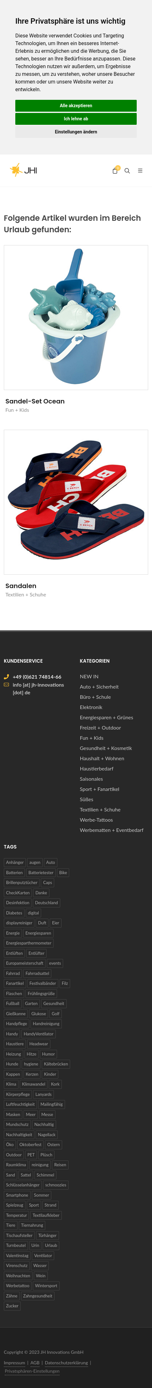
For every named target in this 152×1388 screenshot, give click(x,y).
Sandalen (20, 585)
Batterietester (40, 872)
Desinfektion (17, 902)
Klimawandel (33, 1084)
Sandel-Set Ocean (35, 401)
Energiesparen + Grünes (106, 717)
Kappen (13, 1074)
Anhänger (15, 862)
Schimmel (45, 1174)
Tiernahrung (32, 1225)
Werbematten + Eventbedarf (112, 830)
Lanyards (43, 1094)
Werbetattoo (17, 1285)
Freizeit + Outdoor (100, 727)
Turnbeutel (16, 1245)
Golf (55, 1013)
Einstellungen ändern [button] (76, 131)
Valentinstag (17, 1255)
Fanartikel (15, 983)
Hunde (12, 1063)
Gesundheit (53, 1003)
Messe (47, 1114)
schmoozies (55, 1184)
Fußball (12, 1003)
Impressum (14, 1362)
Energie (13, 933)
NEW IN (89, 676)
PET (31, 1154)
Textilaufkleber (46, 1215)
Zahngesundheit (38, 1295)
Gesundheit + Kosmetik (106, 748)
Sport (34, 1205)
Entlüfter (36, 953)
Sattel (26, 1174)
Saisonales (91, 779)
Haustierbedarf (97, 768)
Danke (41, 892)
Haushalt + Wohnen (102, 758)
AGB (35, 1362)
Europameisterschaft (24, 963)
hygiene (31, 1063)
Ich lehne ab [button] (76, 118)
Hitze (31, 1054)
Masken (13, 1114)
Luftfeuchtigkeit (20, 1104)
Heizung (13, 1054)
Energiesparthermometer (28, 942)
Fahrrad (13, 973)
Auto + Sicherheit (99, 686)
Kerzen (32, 1074)
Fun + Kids (92, 738)
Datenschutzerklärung (66, 1362)
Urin (35, 1245)
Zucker (12, 1305)
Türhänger (47, 1235)
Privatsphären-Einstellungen (32, 1371)
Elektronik (91, 707)
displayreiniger (19, 922)
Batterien (14, 872)
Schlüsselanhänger (23, 1184)
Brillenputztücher (21, 882)
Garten (31, 1003)
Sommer (41, 1195)
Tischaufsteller (19, 1235)
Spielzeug (14, 1205)
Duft (42, 922)
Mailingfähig (51, 1104)
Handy (12, 1033)
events (55, 963)
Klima (11, 1084)
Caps (47, 882)
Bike (63, 872)
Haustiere (15, 1043)
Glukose (38, 1013)
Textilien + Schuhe (100, 809)
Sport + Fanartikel (99, 789)
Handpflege (16, 1023)
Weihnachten (18, 1275)
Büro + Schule (95, 697)
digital (33, 912)
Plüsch (46, 1154)
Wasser (40, 1265)
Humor (48, 1054)
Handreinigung (46, 1023)
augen (34, 862)
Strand (50, 1205)
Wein (41, 1275)
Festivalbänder (43, 983)
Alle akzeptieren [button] (76, 105)
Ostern (53, 1144)
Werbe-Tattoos (96, 820)
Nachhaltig (44, 1124)
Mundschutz (17, 1124)
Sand (10, 1174)
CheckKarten (18, 892)
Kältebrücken (56, 1063)
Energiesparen (38, 933)
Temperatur (16, 1215)
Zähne (12, 1295)
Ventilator (43, 1255)
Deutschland (46, 902)
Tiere (10, 1225)
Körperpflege (18, 1094)
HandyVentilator (38, 1033)
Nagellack (46, 1134)
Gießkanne (15, 1013)
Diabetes (14, 912)
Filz (65, 983)
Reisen (60, 1164)
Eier (55, 922)
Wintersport (46, 1285)
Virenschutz (16, 1265)
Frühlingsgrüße (41, 993)
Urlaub (51, 1245)
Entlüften (14, 953)
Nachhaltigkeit (19, 1134)
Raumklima (16, 1164)
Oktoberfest (30, 1144)
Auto (50, 862)
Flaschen (14, 993)
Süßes (86, 799)
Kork (55, 1084)
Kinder (50, 1074)
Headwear (38, 1043)
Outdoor (14, 1154)
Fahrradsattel (37, 973)
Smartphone (17, 1195)
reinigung (40, 1164)
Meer (30, 1114)
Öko (10, 1144)
